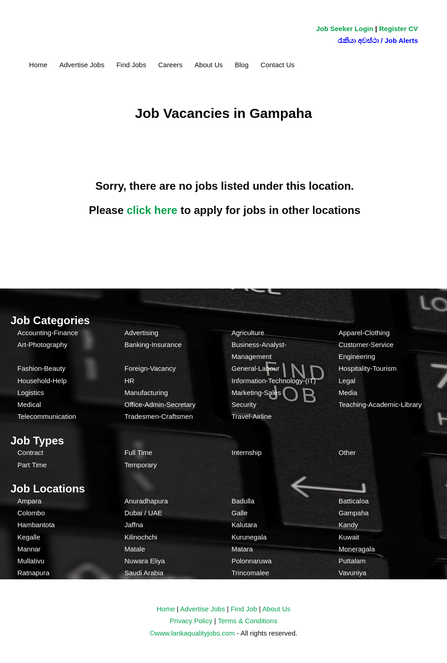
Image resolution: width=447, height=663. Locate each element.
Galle (240, 513)
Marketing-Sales (256, 392)
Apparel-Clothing (364, 333)
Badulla (243, 501)
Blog (241, 65)
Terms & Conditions (247, 621)
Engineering (357, 356)
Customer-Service (366, 344)
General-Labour (256, 368)
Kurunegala (249, 537)
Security (244, 404)
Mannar (29, 549)
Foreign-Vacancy (150, 368)
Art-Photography (42, 344)
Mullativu (30, 561)
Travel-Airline (252, 416)
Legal (347, 381)
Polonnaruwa (252, 561)
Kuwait (349, 537)
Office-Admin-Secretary (160, 404)
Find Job (244, 609)
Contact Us (278, 65)
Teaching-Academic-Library (380, 404)
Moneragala (357, 549)
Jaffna (133, 525)
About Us (208, 65)
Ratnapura (33, 573)
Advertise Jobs (81, 65)
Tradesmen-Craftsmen (158, 416)
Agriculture (248, 333)
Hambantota (36, 525)
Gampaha (354, 513)
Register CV (398, 28)
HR (129, 381)
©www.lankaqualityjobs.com (192, 633)
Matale (134, 549)
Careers (170, 65)
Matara (242, 549)
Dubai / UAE (143, 513)
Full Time (138, 452)
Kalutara (244, 525)
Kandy (348, 525)
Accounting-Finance (47, 333)
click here (152, 210)
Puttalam (352, 561)
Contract (30, 452)
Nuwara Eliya (144, 561)
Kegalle (28, 537)
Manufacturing (146, 392)
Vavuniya (352, 573)
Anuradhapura (146, 501)
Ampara (29, 501)
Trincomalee (250, 573)
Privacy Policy (191, 621)
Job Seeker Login (344, 28)
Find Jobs (131, 65)
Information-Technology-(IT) (274, 381)
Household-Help (42, 381)
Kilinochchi (140, 537)
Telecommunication (46, 416)
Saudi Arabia (143, 573)
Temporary (140, 465)
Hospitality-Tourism (368, 368)
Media (348, 392)
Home (38, 65)
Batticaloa (354, 501)
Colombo (31, 513)
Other (347, 452)
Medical (29, 404)
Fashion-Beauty (41, 368)
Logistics (30, 392)
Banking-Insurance (153, 344)
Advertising (141, 333)
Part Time (32, 465)
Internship (247, 452)
